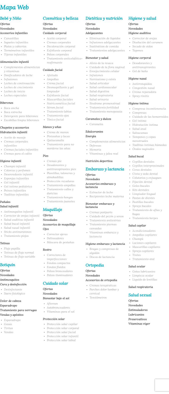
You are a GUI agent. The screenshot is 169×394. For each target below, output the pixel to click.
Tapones (137, 50)
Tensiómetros (98, 297)
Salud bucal (136, 156)
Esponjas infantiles (16, 178)
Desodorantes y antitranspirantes (144, 65)
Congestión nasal (143, 88)
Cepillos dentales (143, 161)
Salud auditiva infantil (19, 219)
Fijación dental (142, 182)
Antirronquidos (142, 84)
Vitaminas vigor (139, 323)
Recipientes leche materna (107, 196)
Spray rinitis (140, 96)
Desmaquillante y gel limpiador (60, 89)
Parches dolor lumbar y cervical (104, 291)
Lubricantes (136, 314)
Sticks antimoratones (17, 232)
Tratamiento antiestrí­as (105, 220)
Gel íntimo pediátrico (18, 186)
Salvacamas (140, 133)
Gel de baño (140, 71)
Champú (137, 239)
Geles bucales (141, 186)
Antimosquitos (9, 280)
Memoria (95, 149)
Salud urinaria (99, 99)
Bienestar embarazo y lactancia (100, 205)
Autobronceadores (58, 307)
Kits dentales (140, 190)
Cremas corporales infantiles (16, 143)
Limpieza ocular (142, 275)
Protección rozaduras (60, 181)
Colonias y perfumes (17, 170)
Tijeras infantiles (15, 54)
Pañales (5, 202)
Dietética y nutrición (104, 18)
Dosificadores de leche (18, 75)
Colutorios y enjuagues (146, 178)
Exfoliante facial (58, 95)
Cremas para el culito (18, 153)
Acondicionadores (144, 231)
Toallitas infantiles (16, 194)
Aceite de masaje (15, 137)
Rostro (47, 250)
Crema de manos (58, 132)
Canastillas (11, 38)
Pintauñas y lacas (58, 136)
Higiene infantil (10, 161)
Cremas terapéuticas (103, 285)
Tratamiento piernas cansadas (103, 226)
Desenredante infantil (18, 174)
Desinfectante (13, 289)
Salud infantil (9, 206)
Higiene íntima (138, 103)
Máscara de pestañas (60, 242)
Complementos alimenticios (107, 141)
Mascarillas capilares (146, 247)
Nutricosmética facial (61, 103)
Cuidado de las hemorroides (150, 117)
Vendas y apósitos (11, 315)
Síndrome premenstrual (105, 103)
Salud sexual (139, 295)
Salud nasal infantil (17, 228)
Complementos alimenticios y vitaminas (22, 69)
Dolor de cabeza (10, 301)
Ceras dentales (141, 170)
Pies (45, 156)
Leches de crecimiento (18, 87)
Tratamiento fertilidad (104, 107)
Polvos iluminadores (60, 275)
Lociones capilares (144, 243)
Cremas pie (54, 161)
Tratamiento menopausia (106, 111)
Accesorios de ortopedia (101, 280)
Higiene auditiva (139, 33)
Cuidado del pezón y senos (107, 216)
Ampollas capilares (144, 235)
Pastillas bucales (143, 202)
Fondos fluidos (56, 267)
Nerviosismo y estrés (103, 79)
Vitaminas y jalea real (104, 153)
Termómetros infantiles (19, 50)
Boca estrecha (13, 112)
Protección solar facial (61, 332)
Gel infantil (11, 182)
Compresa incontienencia (149, 108)
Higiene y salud (142, 18)
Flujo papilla (12, 248)
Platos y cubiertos (15, 46)
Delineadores (55, 238)
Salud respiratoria (101, 95)
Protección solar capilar (62, 324)
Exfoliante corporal (59, 50)
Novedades (7, 28)
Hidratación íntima (145, 125)
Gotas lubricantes (143, 271)
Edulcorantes (94, 131)
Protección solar (54, 319)
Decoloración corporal (61, 46)
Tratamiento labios (59, 111)
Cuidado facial (52, 70)
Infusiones (11, 79)
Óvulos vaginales (143, 149)
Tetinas (5, 243)
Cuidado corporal (54, 33)
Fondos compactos (58, 263)
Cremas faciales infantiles (21, 149)
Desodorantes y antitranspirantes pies (61, 167)
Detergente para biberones (21, 116)
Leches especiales (15, 95)
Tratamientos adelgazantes (107, 50)
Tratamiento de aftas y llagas (147, 212)
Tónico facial (55, 119)
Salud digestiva (99, 91)
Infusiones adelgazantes (105, 42)
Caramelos (96, 124)
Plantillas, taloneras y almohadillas (61, 175)
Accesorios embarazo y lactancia (101, 185)
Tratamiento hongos (60, 197)
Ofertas (5, 24)
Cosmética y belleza (60, 18)
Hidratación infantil (13, 132)
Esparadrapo (8, 305)
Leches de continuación (19, 83)
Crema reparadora (144, 92)
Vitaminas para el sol (60, 311)
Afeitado (52, 75)
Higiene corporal (139, 58)
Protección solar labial (61, 340)
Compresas (139, 112)
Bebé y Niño (10, 18)
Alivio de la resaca (101, 63)
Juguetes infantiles (16, 42)
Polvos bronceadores (60, 271)
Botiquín (7, 265)
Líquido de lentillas (144, 279)
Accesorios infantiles (14, 33)
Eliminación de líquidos (105, 38)
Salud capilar (137, 225)
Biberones (6, 103)
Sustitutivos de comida (104, 46)
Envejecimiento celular (104, 71)
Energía (91, 136)
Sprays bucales (141, 206)
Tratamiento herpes (145, 218)
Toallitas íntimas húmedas (149, 145)
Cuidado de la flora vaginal (107, 67)
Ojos (46, 229)
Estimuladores (137, 310)
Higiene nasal (137, 78)
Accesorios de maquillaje (59, 224)
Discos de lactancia (102, 257)
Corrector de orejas (144, 38)
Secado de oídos (142, 46)
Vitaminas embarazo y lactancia (104, 234)
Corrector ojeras (57, 234)
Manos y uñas (52, 127)
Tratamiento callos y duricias (60, 191)
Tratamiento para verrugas (18, 310)
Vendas (8, 332)
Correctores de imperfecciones (57, 257)
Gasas (8, 324)
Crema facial (55, 83)
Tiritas (8, 328)
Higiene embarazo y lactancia (105, 244)
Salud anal (139, 129)
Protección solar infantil (62, 336)
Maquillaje (52, 209)
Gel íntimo (139, 121)
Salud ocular (136, 266)
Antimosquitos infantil (18, 211)
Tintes (136, 255)
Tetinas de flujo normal (19, 252)
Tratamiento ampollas (61, 185)
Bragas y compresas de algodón (104, 251)
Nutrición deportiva (99, 161)
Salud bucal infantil (17, 224)
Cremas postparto (101, 212)
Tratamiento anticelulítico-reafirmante (65, 60)
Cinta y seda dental (145, 174)
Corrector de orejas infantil (21, 215)
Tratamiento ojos (58, 115)
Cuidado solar (55, 283)
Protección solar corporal (63, 328)
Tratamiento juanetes (61, 201)
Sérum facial (55, 107)
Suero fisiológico (14, 293)
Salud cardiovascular (103, 87)
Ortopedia (95, 265)
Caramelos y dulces (98, 119)
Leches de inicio (14, 91)
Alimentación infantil (14, 62)
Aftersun (52, 303)
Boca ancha (11, 108)
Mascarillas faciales (60, 99)
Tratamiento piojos (16, 236)
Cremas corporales (59, 42)
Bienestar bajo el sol (56, 298)
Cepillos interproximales (148, 165)
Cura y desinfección (13, 284)
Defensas (95, 145)
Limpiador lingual (144, 194)
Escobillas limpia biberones (21, 120)
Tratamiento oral (143, 259)
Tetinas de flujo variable (19, 256)
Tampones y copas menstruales (144, 139)
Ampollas (53, 79)
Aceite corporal (56, 38)
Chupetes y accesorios (14, 127)
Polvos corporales (58, 54)
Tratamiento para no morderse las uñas (60, 146)
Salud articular (99, 83)
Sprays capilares (143, 251)
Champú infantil (15, 166)
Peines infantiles (15, 190)
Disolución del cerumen (147, 42)
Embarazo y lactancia (105, 169)
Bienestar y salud (97, 58)
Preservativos (137, 319)
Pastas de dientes (143, 198)
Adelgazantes (94, 33)
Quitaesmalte (55, 140)
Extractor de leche (101, 192)
